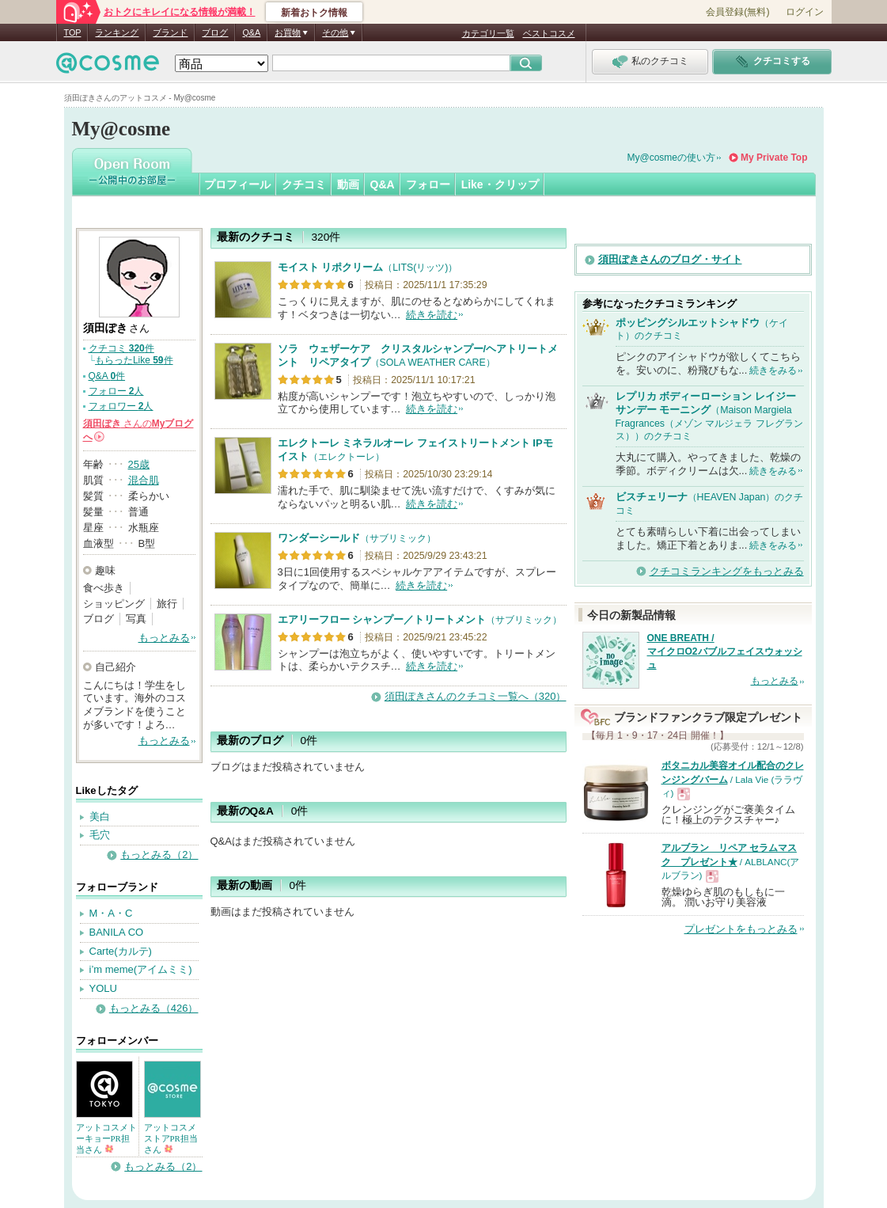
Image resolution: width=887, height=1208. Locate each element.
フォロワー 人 (121, 406)
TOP (72, 32)
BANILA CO (116, 932)
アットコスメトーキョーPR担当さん (106, 1138)
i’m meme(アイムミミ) (140, 969)
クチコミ (304, 184)
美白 (99, 816)
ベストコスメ (549, 33)
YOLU (103, 988)
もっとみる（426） (154, 1008)
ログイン (805, 11)
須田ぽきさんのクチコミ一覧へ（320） (476, 696)
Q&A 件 (107, 376)
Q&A (251, 32)
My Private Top (774, 157)
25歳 (139, 464)
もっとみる (164, 638)
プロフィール (237, 184)
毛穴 (99, 835)
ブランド (170, 32)
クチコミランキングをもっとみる (727, 571)
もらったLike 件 (134, 360)
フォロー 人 (116, 391)
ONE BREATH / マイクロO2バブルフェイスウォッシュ (724, 651)
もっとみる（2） (159, 854)
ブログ (215, 32)
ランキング (116, 32)
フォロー (428, 184)
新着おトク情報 (314, 12)
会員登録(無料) (737, 11)
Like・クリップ (500, 184)
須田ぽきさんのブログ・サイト (670, 259)
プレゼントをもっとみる (741, 929)
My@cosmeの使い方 (671, 157)
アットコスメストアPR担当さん (171, 1138)
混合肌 (143, 480)
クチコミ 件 (121, 348)
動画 (348, 184)
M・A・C (111, 913)
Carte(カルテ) (120, 951)
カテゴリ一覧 (488, 33)
